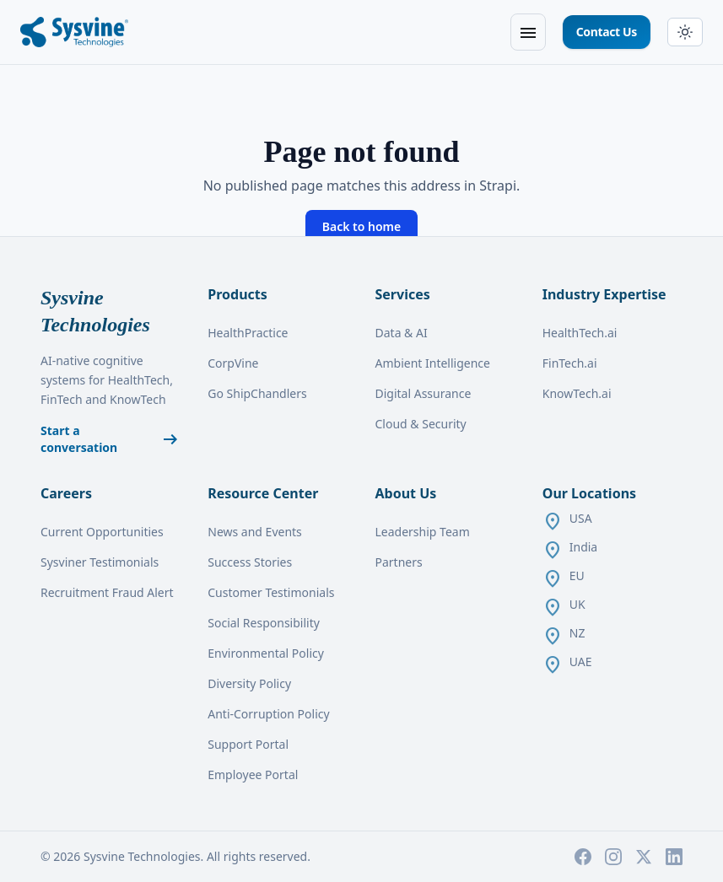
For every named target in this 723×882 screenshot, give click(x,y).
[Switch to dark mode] (685, 32)
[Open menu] (528, 32)
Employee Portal (253, 774)
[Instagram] (613, 856)
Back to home (361, 226)
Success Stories (250, 562)
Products (237, 294)
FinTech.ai (569, 363)
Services (402, 294)
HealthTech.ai (580, 333)
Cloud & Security (421, 424)
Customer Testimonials (271, 592)
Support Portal (248, 744)
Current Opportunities (102, 532)
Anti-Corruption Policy (268, 714)
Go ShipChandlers (257, 393)
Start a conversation (110, 438)
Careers (66, 493)
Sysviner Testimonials (99, 562)
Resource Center (263, 493)
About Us (406, 493)
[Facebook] (583, 856)
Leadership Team (422, 532)
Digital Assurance (423, 393)
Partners (399, 562)
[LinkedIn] (674, 856)
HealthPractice (248, 333)
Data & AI (401, 333)
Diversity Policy (249, 683)
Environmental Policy (266, 653)
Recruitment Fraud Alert (107, 592)
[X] (643, 856)
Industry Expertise (604, 294)
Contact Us (606, 32)
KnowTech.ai (577, 393)
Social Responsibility (264, 623)
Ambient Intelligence (432, 363)
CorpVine (233, 363)
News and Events (255, 532)
